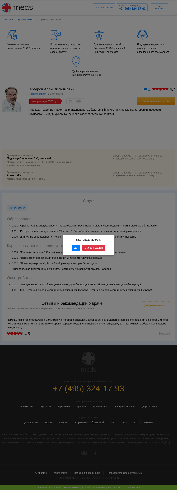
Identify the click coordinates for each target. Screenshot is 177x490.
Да (75, 247)
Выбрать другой (94, 247)
